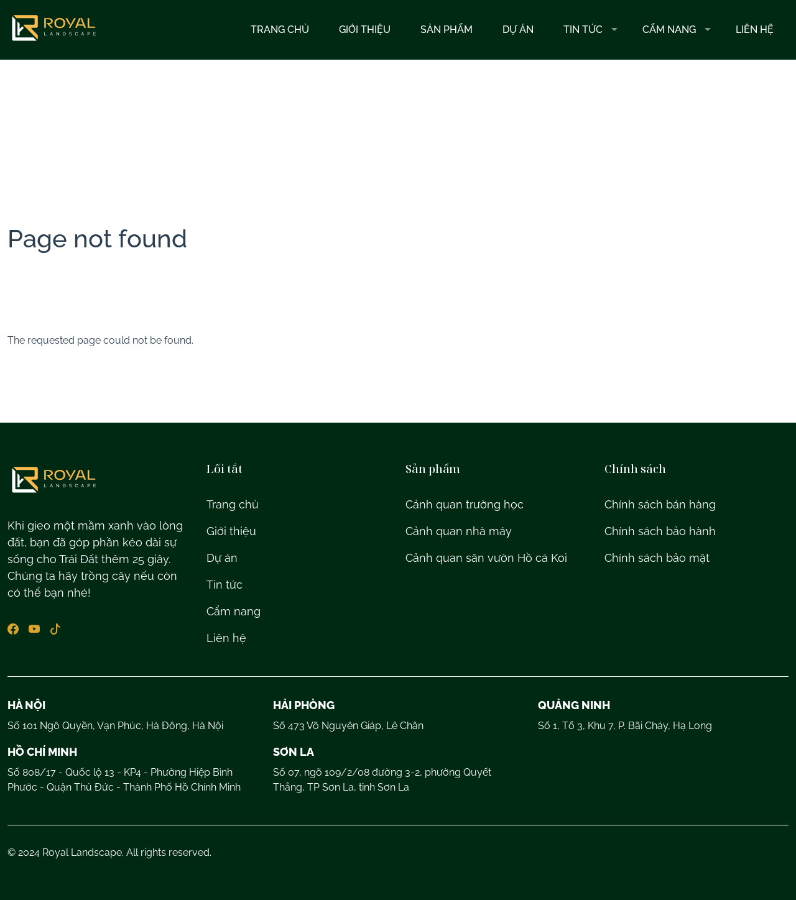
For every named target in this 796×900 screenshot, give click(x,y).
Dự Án (518, 29)
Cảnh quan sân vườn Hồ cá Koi (486, 557)
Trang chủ (280, 29)
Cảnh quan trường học (464, 504)
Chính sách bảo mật (657, 557)
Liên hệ (755, 29)
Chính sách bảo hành (660, 531)
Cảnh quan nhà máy (458, 531)
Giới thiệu (365, 29)
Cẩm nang (669, 29)
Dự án (222, 557)
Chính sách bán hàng (660, 504)
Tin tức (583, 29)
